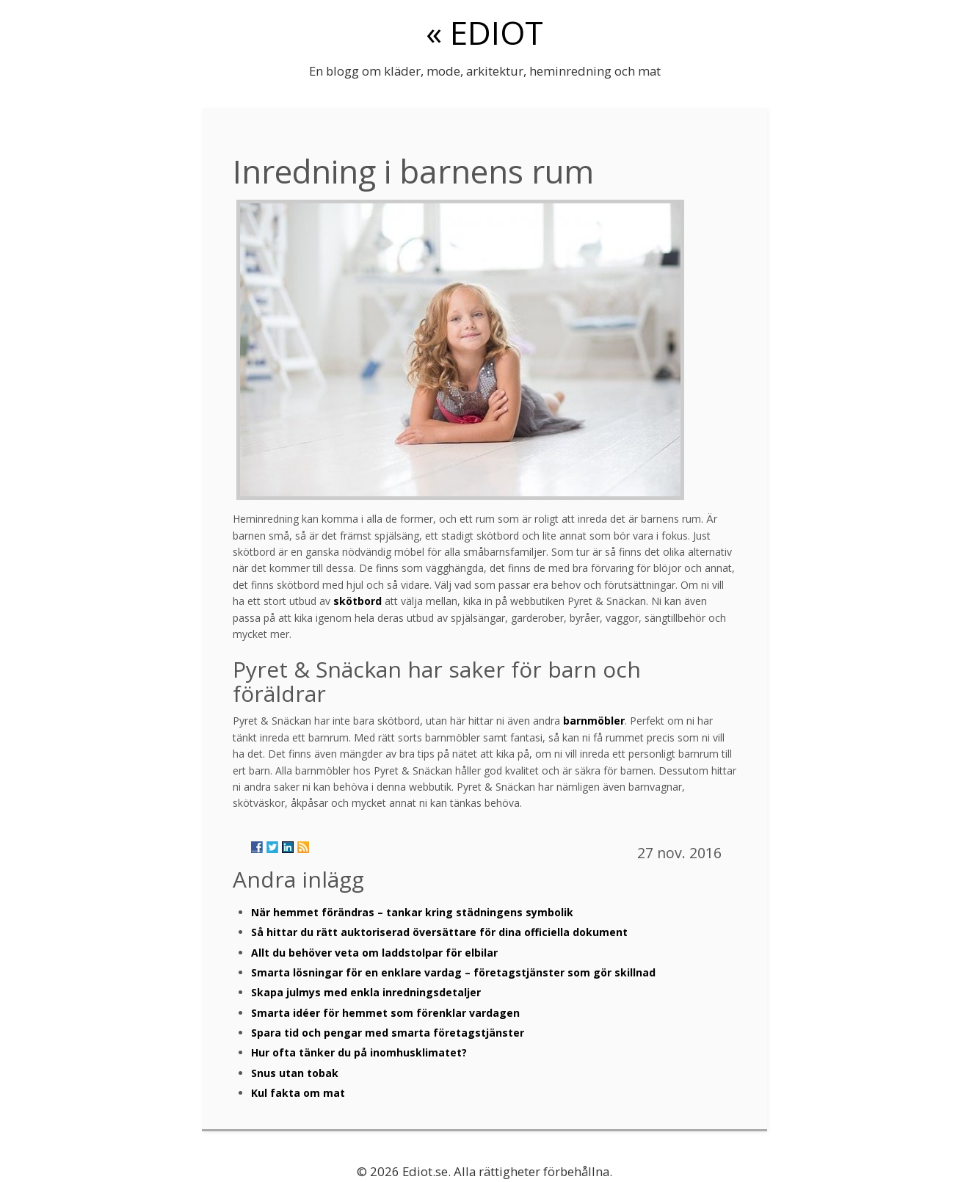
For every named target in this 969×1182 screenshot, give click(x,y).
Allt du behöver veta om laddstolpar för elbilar (374, 953)
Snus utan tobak (294, 1073)
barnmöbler (594, 721)
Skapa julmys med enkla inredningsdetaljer (366, 992)
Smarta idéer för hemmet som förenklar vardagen (385, 1013)
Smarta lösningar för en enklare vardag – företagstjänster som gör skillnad (453, 972)
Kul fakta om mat (298, 1093)
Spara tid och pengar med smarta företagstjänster (387, 1033)
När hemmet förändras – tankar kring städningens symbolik (412, 912)
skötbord (357, 601)
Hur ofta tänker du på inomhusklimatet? (359, 1052)
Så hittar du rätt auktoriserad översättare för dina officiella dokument (439, 932)
